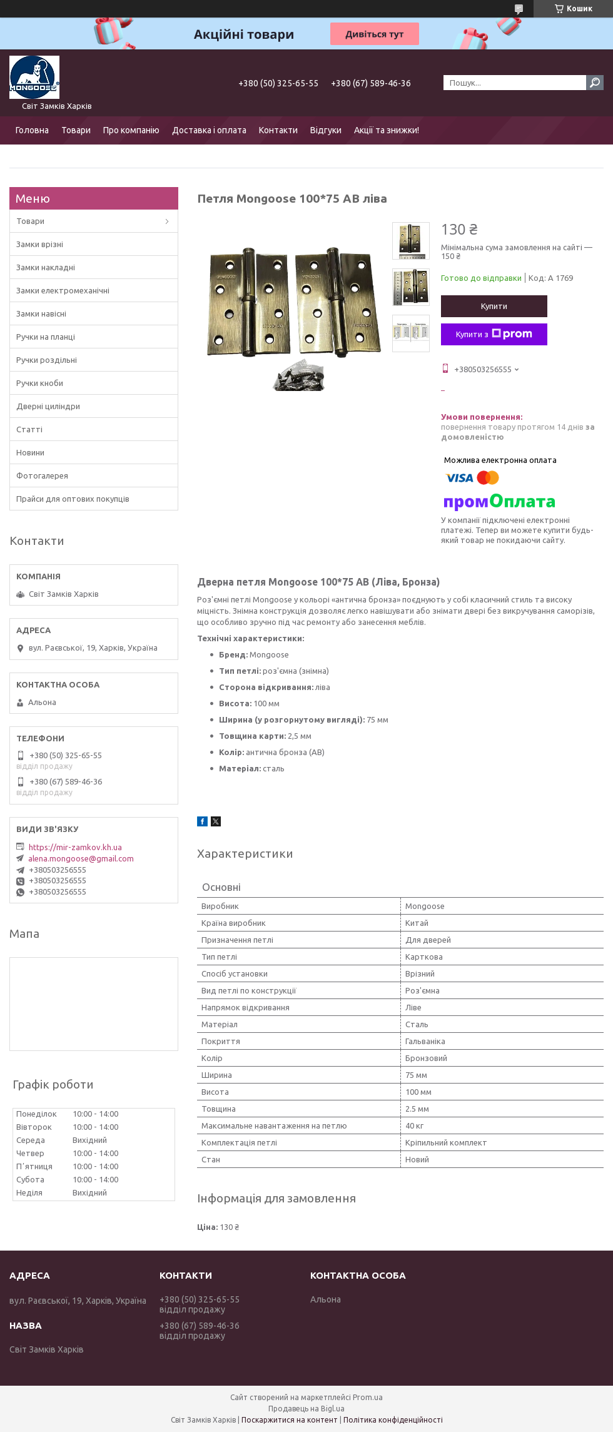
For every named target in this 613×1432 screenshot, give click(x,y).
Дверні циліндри (48, 406)
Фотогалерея (42, 475)
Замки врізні (39, 244)
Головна (32, 130)
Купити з (494, 334)
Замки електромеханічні (62, 290)
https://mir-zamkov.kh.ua (75, 847)
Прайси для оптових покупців (72, 498)
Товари (76, 130)
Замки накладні (45, 267)
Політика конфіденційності (393, 1420)
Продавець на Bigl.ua (306, 1408)
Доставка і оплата (209, 130)
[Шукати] (595, 82)
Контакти (278, 130)
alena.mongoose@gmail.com (81, 858)
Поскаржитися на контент (289, 1420)
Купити (494, 306)
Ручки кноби (39, 382)
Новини (30, 452)
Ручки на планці (45, 336)
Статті (29, 429)
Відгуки (326, 130)
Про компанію (131, 130)
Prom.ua (368, 1397)
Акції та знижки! (386, 130)
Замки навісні (41, 313)
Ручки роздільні (46, 359)
